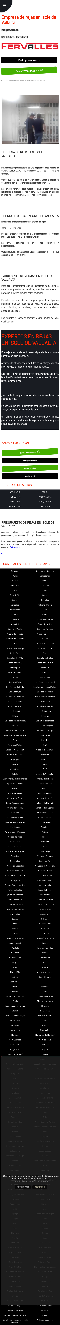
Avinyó (45, 832)
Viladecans (15, 827)
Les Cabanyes (15, 691)
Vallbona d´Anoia (45, 605)
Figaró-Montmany (45, 1001)
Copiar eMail (30, 476)
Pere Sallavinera (15, 899)
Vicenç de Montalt (45, 803)
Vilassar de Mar (15, 846)
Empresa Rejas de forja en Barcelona (24, 80)
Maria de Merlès (45, 701)
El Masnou (44, 716)
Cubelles (45, 600)
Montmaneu (15, 1030)
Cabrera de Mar (45, 817)
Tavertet (45, 986)
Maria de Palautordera (45, 696)
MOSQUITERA (45, 501)
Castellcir (15, 928)
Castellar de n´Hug (45, 662)
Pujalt (44, 1315)
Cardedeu (45, 672)
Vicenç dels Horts (15, 634)
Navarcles (45, 585)
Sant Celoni (15, 981)
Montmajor (45, 1030)
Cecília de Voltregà (45, 629)
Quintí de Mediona (15, 894)
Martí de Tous (45, 1039)
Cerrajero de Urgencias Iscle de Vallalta (15, 1321)
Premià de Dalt (15, 957)
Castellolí (45, 1044)
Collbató (15, 619)
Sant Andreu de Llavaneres (15, 778)
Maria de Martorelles (15, 696)
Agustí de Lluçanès (15, 783)
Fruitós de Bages (44, 880)
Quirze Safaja (45, 885)
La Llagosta (15, 880)
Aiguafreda (15, 769)
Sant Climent (45, 977)
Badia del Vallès (15, 793)
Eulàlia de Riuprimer (15, 730)
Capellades (45, 677)
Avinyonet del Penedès (15, 832)
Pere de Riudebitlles (15, 909)
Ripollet (44, 595)
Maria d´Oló (15, 972)
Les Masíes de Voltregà (45, 682)
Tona (45, 846)
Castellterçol (15, 943)
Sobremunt (45, 957)
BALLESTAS (15, 501)
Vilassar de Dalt (45, 793)
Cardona (45, 928)
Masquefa (45, 667)
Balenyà (15, 725)
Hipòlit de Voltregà (45, 899)
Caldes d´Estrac (15, 837)
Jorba (45, 1025)
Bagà (45, 769)
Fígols (15, 1001)
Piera (15, 740)
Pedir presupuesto (29, 60)
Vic (15, 643)
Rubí (45, 590)
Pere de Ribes (45, 909)
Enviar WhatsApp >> (29, 70)
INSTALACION (15, 492)
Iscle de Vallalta (45, 648)
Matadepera (15, 667)
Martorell (45, 759)
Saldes (45, 614)
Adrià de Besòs (45, 783)
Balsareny (45, 754)
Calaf (45, 653)
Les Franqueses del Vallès (44, 687)
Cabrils (15, 774)
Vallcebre (15, 605)
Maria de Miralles (15, 701)
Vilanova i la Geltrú (15, 798)
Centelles (45, 933)
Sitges (15, 962)
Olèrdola (45, 919)
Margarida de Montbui (45, 1035)
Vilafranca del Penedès (15, 822)
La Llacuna (45, 1010)
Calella (15, 580)
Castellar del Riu (15, 662)
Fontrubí (15, 1025)
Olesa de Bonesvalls (45, 749)
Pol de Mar (45, 894)
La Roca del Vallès (45, 691)
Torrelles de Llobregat (15, 1015)
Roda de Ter (15, 595)
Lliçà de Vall (15, 711)
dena (15, 923)
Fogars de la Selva (45, 996)
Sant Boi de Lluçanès (45, 807)
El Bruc (15, 716)
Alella (45, 764)
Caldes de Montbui (15, 904)
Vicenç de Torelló (45, 634)
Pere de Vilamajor (15, 870)
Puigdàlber (15, 1049)
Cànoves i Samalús (45, 856)
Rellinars (15, 952)
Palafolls (15, 948)
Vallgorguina (15, 759)
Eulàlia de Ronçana (45, 725)
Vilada (45, 638)
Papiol (45, 1049)
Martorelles (45, 735)
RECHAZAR (23, 1187)
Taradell (44, 991)
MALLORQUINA (44, 497)
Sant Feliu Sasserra (45, 904)
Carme (15, 919)
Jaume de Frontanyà (15, 648)
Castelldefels (45, 923)
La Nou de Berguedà (45, 875)
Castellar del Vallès (45, 658)
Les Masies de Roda (15, 687)
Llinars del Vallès (15, 682)
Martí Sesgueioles (45, 1305)
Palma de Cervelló (15, 1054)
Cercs (15, 933)
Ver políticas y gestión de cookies (31, 1181)
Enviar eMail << (30, 468)
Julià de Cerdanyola (15, 851)
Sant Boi (15, 812)
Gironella (45, 1006)
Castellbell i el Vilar (15, 658)
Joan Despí (45, 851)
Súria (45, 609)
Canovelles (15, 861)
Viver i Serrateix (15, 706)
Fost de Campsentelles (15, 885)
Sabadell (15, 624)
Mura (15, 590)
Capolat (15, 677)
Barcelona (15, 571)
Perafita (45, 740)
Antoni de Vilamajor (45, 774)
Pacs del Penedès (45, 948)
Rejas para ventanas (7, 80)
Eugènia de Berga (45, 730)
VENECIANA (15, 497)
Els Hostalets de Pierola (15, 720)
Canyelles (15, 856)
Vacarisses (15, 609)
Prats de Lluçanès (15, 1310)
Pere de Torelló (45, 870)
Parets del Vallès (15, 745)
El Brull (15, 1010)
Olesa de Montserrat (15, 749)
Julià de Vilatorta (44, 972)
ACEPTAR (40, 1187)
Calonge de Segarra (45, 571)
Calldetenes (45, 576)
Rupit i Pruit (15, 653)
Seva (45, 962)
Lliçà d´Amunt (45, 711)
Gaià (45, 1020)
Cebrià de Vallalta (15, 807)
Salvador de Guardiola (45, 866)
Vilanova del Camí (15, 817)
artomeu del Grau (45, 812)
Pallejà (45, 1054)
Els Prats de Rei (15, 672)
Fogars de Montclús (15, 996)
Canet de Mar (45, 861)
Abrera (15, 986)
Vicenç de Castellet (15, 866)
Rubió (45, 580)
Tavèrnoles (15, 991)
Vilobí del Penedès (45, 706)
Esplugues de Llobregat (15, 1006)
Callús (15, 576)
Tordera (44, 981)
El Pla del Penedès (45, 619)
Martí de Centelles (15, 1044)
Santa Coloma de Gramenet (15, 735)
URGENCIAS (45, 506)
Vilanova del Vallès (45, 798)
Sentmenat (15, 1020)
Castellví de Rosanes (15, 938)
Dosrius (15, 600)
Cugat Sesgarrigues (15, 803)
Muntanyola (15, 841)
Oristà (45, 967)
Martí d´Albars (15, 914)
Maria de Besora (45, 1015)
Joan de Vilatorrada (45, 643)
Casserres (44, 914)
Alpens (15, 764)
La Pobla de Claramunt (15, 875)
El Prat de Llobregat (45, 720)
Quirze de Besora (44, 890)
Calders (45, 837)
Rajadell (44, 952)
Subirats (15, 614)
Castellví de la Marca (45, 938)
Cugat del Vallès (45, 624)
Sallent (15, 788)
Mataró (45, 788)
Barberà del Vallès (15, 754)
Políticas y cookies (45, 1320)
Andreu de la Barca (45, 778)
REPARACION (15, 506)
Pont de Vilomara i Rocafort (15, 1315)
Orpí (15, 967)
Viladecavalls (45, 822)
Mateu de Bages (15, 1305)
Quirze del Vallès (15, 890)
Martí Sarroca (15, 1039)
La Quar (15, 977)
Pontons (45, 1310)
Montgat (15, 1035)
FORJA (45, 492)
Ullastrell (45, 943)
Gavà (45, 745)
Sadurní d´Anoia (15, 629)
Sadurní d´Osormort (15, 638)
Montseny (45, 841)
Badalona (45, 827)
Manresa (15, 585)
